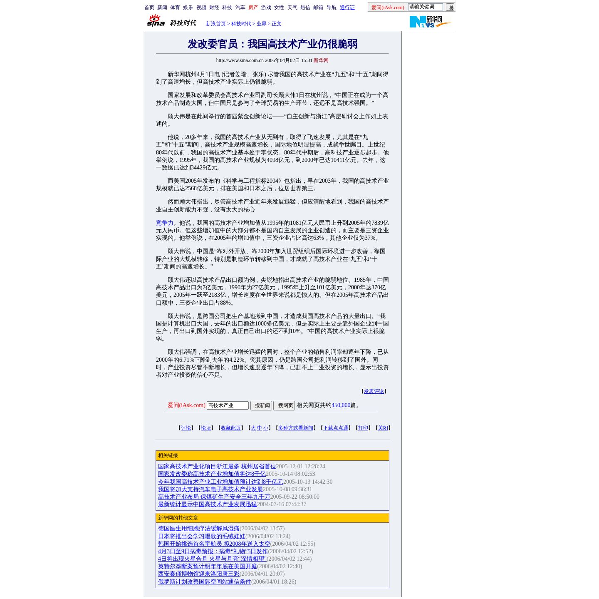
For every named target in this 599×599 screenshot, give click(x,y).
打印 (363, 428)
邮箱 (318, 7)
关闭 (383, 428)
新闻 (162, 7)
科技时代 (241, 24)
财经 (214, 7)
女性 (279, 7)
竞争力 (164, 223)
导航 (332, 7)
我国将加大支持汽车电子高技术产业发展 (210, 489)
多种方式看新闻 (295, 428)
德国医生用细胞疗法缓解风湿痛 (199, 528)
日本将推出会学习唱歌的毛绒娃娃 (201, 536)
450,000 (341, 405)
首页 (149, 7)
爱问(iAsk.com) (186, 405)
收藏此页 (231, 428)
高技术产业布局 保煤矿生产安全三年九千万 (214, 497)
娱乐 (188, 7)
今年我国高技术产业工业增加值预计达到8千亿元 (220, 482)
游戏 (266, 7)
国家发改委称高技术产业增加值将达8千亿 (212, 474)
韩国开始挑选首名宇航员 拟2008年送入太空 (214, 544)
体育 (175, 7)
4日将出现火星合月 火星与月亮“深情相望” (212, 559)
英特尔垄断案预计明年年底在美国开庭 (207, 566)
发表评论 (374, 391)
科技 (227, 7)
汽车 (240, 7)
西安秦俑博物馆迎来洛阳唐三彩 (199, 574)
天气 (292, 7)
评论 (186, 428)
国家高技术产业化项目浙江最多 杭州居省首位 (217, 466)
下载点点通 (335, 428)
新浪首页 (216, 24)
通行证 (347, 7)
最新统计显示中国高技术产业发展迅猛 (207, 504)
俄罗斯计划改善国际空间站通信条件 (204, 582)
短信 (305, 7)
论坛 (206, 428)
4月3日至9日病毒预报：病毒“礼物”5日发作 (213, 551)
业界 (262, 24)
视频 (201, 7)
